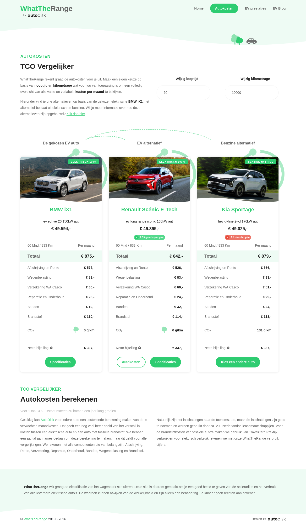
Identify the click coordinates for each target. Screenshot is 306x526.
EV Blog (279, 8)
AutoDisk (47, 419)
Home (198, 8)
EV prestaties (255, 8)
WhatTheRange (35, 519)
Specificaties (60, 362)
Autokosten (224, 8)
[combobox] (183, 92)
